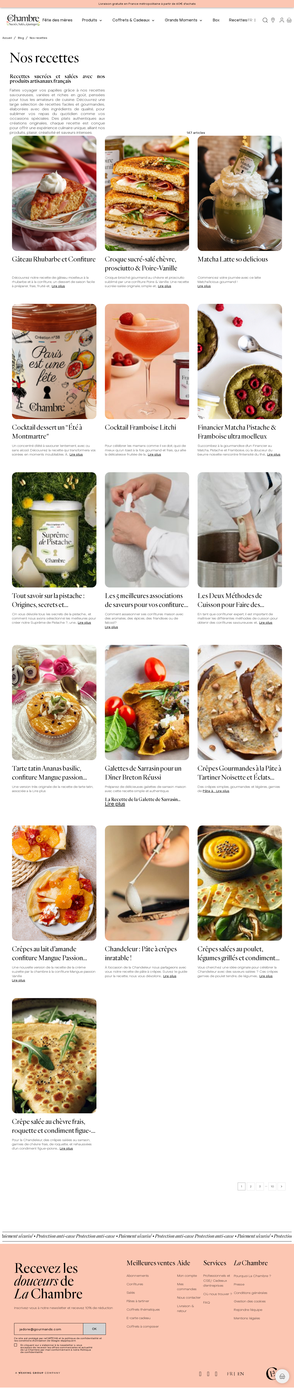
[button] (282, 1376)
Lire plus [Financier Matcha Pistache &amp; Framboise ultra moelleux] (273, 454)
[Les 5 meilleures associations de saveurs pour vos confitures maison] (147, 529)
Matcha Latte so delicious (233, 258)
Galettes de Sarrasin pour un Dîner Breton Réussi (143, 772)
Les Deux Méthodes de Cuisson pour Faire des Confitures (230, 600)
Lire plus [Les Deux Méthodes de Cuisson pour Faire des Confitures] (265, 623)
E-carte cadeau (139, 1318)
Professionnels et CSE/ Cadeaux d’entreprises (216, 1281)
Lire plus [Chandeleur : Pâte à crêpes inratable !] (169, 976)
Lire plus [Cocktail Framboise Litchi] (154, 454)
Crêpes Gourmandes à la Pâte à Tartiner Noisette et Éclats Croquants (239, 772)
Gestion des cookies (250, 1301)
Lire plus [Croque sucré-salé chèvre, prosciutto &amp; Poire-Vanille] (164, 286)
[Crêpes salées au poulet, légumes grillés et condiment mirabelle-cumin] (240, 883)
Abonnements (138, 1276)
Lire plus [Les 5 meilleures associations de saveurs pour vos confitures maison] (111, 627)
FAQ (206, 1303)
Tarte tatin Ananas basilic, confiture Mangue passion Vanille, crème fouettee (47, 772)
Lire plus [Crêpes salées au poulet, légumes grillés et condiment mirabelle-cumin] (266, 976)
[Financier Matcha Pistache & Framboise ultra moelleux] (240, 361)
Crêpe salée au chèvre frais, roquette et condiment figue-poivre (51, 1126)
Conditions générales (250, 1293)
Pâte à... (209, 791)
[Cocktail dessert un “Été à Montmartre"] (54, 361)
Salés (131, 1293)
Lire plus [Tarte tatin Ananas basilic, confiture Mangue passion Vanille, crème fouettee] (39, 791)
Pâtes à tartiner (138, 1301)
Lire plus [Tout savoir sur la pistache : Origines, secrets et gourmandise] (84, 623)
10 (272, 1186)
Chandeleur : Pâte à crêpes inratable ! (141, 953)
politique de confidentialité (82, 1338)
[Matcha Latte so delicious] (240, 193)
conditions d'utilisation (32, 1340)
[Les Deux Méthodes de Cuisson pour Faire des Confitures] (240, 529)
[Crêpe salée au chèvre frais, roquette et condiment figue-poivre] (54, 1055)
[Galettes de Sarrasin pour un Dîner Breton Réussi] (147, 702)
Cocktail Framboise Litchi (140, 427)
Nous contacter (189, 1298)
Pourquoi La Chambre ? (252, 1276)
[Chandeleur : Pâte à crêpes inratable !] (147, 883)
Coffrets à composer (143, 1327)
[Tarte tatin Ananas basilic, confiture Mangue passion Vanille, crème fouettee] (54, 702)
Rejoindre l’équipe (248, 1310)
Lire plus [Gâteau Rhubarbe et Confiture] (58, 286)
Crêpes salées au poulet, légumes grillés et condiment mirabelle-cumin (236, 953)
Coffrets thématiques (143, 1310)
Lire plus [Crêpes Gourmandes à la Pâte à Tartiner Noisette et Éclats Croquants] (222, 791)
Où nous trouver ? (217, 1294)
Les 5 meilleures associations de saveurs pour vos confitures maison (146, 600)
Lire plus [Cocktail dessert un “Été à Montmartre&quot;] (76, 454)
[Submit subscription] (94, 1329)
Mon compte (187, 1276)
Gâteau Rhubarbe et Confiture (54, 258)
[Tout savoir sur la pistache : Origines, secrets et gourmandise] (54, 529)
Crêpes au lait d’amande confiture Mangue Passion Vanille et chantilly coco (47, 953)
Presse (239, 1284)
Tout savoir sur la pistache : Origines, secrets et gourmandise (48, 600)
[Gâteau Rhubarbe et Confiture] (54, 193)
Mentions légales (247, 1318)
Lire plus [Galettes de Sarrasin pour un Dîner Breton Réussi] (115, 804)
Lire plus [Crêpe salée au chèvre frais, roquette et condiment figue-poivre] (66, 1148)
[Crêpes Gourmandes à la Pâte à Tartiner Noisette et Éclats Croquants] (240, 702)
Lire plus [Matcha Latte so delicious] (204, 286)
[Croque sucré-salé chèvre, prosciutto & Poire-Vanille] (147, 193)
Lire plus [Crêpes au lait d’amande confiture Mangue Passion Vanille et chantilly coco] (18, 980)
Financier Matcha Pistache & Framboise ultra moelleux (237, 431)
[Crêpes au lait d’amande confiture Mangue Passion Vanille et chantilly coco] (54, 883)
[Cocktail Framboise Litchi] (147, 361)
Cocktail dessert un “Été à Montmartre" (47, 431)
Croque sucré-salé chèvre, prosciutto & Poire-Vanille (141, 263)
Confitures (135, 1284)
